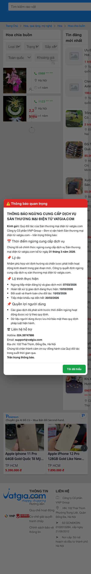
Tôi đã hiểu (74, 369)
